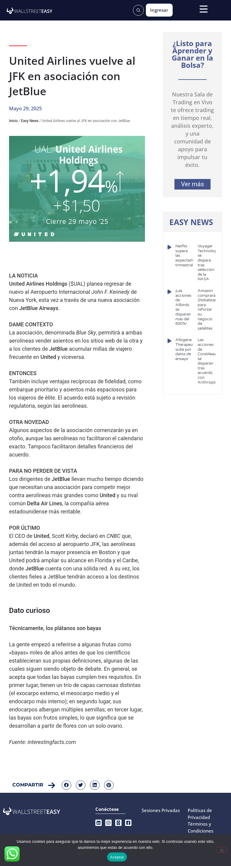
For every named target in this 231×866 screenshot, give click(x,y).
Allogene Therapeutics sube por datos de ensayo (187, 349)
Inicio (13, 121)
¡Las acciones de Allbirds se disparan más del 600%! (183, 307)
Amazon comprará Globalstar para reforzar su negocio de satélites (207, 309)
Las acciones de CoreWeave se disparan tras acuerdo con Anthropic (208, 360)
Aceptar (117, 857)
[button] (66, 785)
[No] (221, 849)
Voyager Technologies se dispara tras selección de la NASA (210, 262)
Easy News (29, 121)
